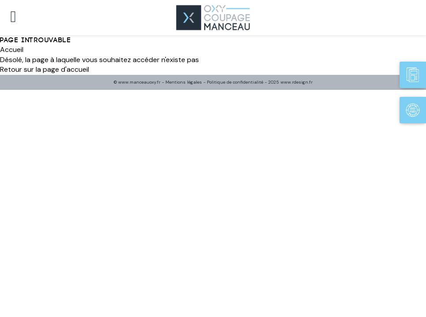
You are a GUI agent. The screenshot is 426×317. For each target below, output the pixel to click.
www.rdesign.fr (296, 82)
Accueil (11, 49)
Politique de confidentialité (235, 82)
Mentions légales (183, 82)
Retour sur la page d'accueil (44, 69)
